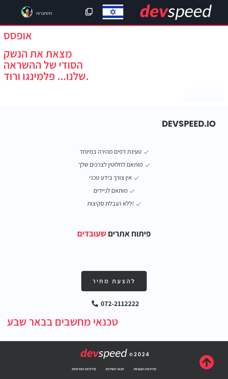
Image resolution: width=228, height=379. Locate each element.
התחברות (44, 13)
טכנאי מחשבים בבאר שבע (62, 321)
